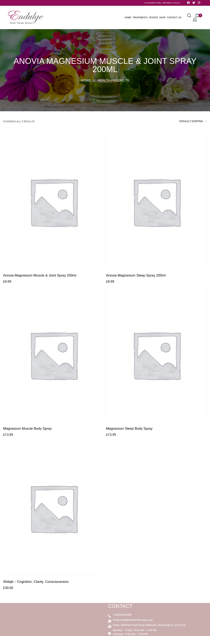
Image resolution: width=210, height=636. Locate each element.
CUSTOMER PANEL (153, 3)
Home (127, 17)
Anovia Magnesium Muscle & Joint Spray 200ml (39, 275)
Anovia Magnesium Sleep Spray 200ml (136, 275)
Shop (162, 17)
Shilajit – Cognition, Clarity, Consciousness (35, 582)
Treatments (140, 17)
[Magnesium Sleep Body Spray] (156, 355)
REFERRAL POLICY (171, 3)
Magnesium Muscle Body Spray (27, 429)
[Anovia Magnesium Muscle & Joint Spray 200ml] (53, 202)
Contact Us (174, 17)
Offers (153, 17)
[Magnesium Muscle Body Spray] (53, 355)
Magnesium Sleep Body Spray (129, 429)
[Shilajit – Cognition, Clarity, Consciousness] (53, 508)
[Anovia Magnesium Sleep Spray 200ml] (156, 202)
